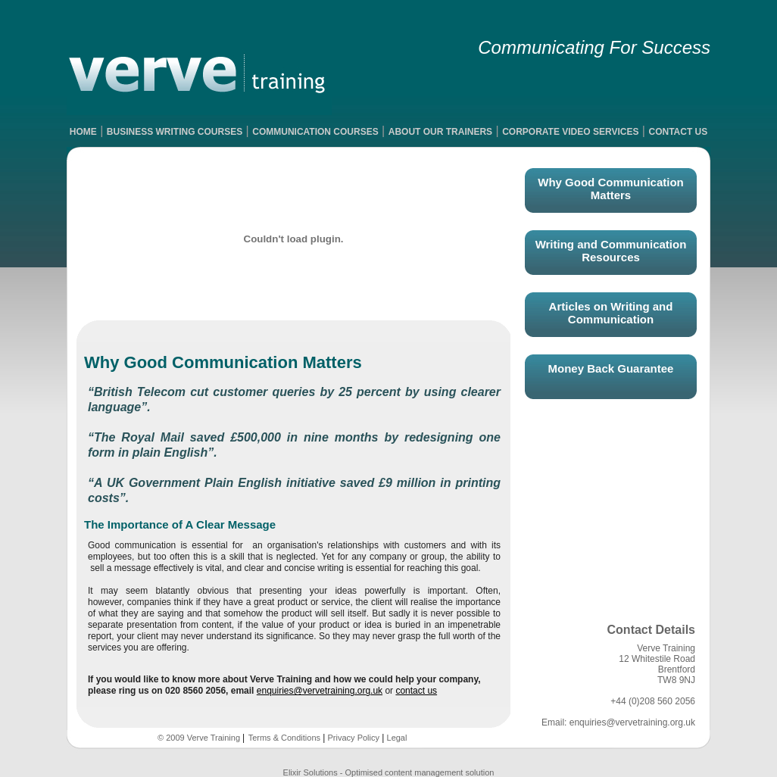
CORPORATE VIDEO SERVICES (570, 131)
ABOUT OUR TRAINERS (440, 131)
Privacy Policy (352, 737)
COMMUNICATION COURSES (315, 131)
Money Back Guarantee (611, 368)
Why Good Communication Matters (611, 188)
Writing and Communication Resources (611, 251)
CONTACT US (677, 131)
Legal (395, 737)
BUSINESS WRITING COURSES (174, 131)
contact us (416, 690)
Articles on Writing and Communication (611, 313)
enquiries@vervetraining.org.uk (319, 690)
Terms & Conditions (284, 737)
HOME (83, 131)
